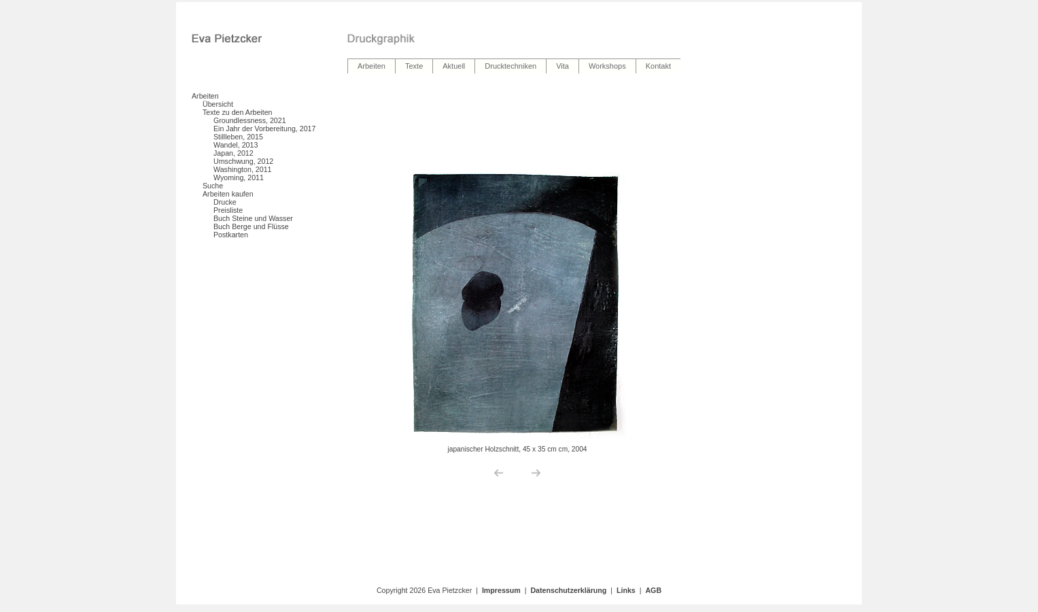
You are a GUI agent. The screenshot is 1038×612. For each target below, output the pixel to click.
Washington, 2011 (242, 169)
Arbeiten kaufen (228, 194)
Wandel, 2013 (235, 145)
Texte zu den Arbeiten (238, 112)
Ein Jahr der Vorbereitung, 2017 (264, 128)
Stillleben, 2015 (238, 137)
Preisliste (228, 210)
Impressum (501, 590)
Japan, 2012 (233, 153)
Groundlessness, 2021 (249, 120)
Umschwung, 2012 (243, 161)
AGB (653, 590)
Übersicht (218, 104)
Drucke (225, 202)
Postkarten (230, 235)
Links (626, 590)
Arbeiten (205, 96)
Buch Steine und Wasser (253, 218)
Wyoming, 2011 (238, 177)
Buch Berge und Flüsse (251, 226)
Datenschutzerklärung (568, 590)
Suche (213, 186)
